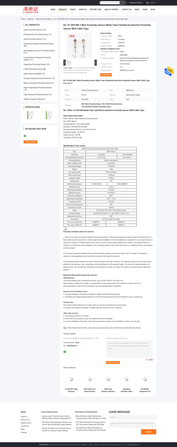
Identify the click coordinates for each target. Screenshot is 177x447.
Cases (145, 9)
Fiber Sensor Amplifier (32, 74)
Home (53, 9)
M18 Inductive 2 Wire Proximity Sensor (127, 328)
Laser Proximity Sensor (33, 30)
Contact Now (106, 75)
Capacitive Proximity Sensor (35, 64)
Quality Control (112, 9)
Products (63, 9)
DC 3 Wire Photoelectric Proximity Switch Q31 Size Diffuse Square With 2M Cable (90, 423)
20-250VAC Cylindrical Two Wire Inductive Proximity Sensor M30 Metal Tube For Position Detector (145, 390)
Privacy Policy (44, 445)
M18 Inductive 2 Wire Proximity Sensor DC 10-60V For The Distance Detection (89, 390)
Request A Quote (136, 3)
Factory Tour (95, 9)
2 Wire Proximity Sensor (43, 19)
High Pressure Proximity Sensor (36, 94)
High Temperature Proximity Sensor (38, 88)
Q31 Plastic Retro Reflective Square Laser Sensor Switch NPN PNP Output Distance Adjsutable (57, 423)
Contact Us (126, 9)
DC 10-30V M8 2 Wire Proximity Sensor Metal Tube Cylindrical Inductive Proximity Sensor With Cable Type (79, 70)
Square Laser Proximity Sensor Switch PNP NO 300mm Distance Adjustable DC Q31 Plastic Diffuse (56, 417)
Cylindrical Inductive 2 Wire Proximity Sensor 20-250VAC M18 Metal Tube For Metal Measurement (126, 390)
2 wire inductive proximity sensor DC (100, 328)
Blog (153, 9)
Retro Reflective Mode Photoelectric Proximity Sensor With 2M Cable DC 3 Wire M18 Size (91, 417)
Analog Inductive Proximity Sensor (37, 78)
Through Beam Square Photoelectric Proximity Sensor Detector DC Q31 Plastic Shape (91, 429)
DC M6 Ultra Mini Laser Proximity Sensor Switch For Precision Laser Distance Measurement (56, 429)
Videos (73, 9)
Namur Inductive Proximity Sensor (37, 83)
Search (123, 3)
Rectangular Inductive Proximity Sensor (39, 51)
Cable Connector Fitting (33, 99)
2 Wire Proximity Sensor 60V (77, 328)
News (137, 9)
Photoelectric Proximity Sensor (36, 34)
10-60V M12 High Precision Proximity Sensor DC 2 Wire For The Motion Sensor (71, 390)
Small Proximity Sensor (33, 39)
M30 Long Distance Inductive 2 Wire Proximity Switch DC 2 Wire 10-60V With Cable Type (108, 390)
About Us (83, 9)
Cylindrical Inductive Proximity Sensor (39, 44)
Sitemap (24, 432)
